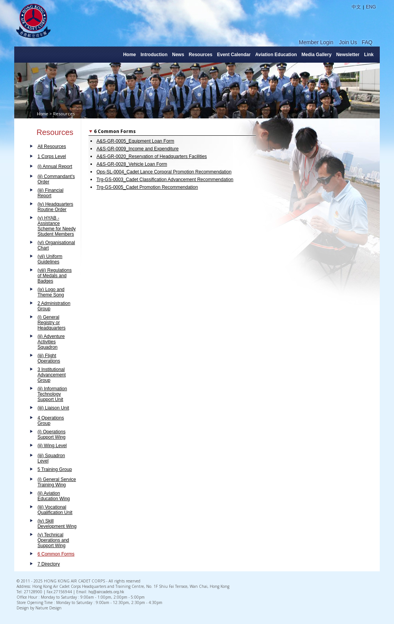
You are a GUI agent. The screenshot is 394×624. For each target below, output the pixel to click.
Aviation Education (276, 54)
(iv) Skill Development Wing (56, 523)
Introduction (153, 54)
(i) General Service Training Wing (56, 482)
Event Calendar (233, 54)
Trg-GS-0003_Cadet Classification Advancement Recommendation (165, 179)
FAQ (367, 42)
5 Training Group (54, 469)
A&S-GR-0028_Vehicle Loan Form (132, 164)
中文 (356, 7)
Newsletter (348, 54)
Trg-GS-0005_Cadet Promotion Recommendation (147, 187)
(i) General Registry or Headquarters (51, 322)
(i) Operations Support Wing (51, 434)
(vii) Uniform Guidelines (49, 259)
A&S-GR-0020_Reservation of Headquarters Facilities (152, 156)
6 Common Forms (55, 554)
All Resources (51, 146)
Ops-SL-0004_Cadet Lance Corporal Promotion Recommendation (164, 172)
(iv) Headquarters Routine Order (55, 206)
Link (369, 54)
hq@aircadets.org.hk (106, 592)
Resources (200, 54)
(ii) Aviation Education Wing (53, 496)
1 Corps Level (51, 156)
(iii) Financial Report (50, 193)
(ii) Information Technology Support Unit (52, 394)
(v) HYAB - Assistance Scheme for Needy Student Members (56, 226)
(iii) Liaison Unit (53, 408)
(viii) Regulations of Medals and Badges (54, 276)
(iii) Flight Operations (48, 358)
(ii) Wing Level (52, 445)
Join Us (348, 42)
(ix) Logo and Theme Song (50, 292)
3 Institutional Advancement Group (51, 375)
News (178, 54)
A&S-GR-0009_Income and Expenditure (138, 148)
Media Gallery (317, 54)
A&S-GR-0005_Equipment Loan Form (135, 141)
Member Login (316, 42)
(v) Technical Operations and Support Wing (53, 540)
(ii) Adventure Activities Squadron (51, 342)
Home (129, 54)
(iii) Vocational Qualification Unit (54, 509)
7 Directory (48, 564)
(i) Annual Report (54, 166)
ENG (371, 7)
